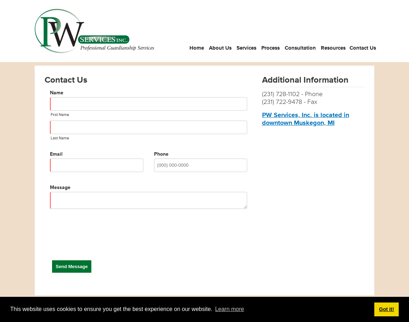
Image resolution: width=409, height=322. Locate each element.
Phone (161, 154)
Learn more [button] (229, 309)
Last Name (60, 138)
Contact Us (363, 48)
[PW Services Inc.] (94, 31)
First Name (60, 114)
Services (246, 48)
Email (56, 154)
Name (56, 93)
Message (60, 187)
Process (270, 48)
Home (196, 48)
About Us (220, 48)
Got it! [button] (386, 309)
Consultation (300, 48)
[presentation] (104, 239)
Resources (333, 48)
